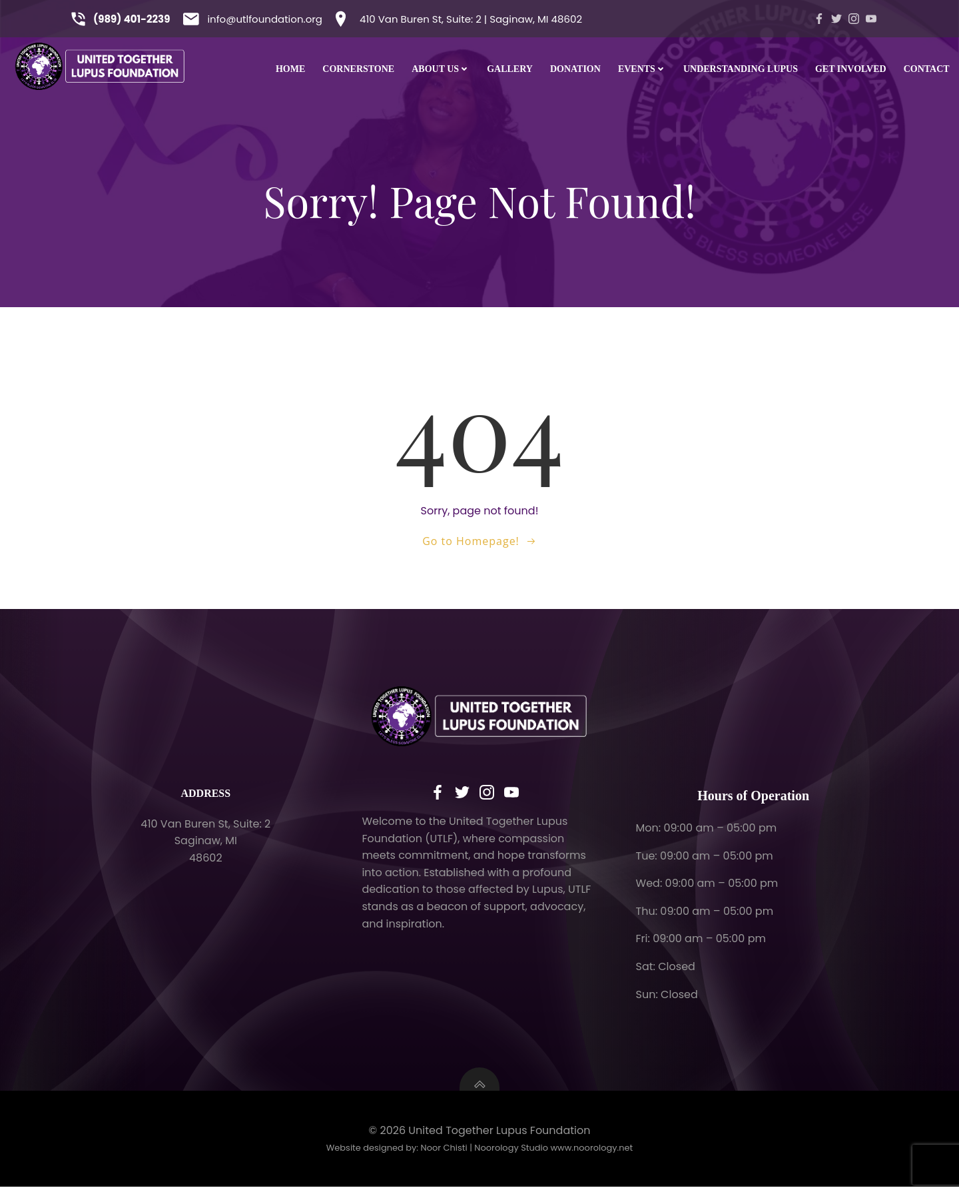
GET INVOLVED (850, 69)
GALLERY (510, 69)
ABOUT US (441, 69)
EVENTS (642, 69)
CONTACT (927, 69)
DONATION (575, 69)
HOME (290, 69)
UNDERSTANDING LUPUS (740, 69)
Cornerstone (358, 69)
